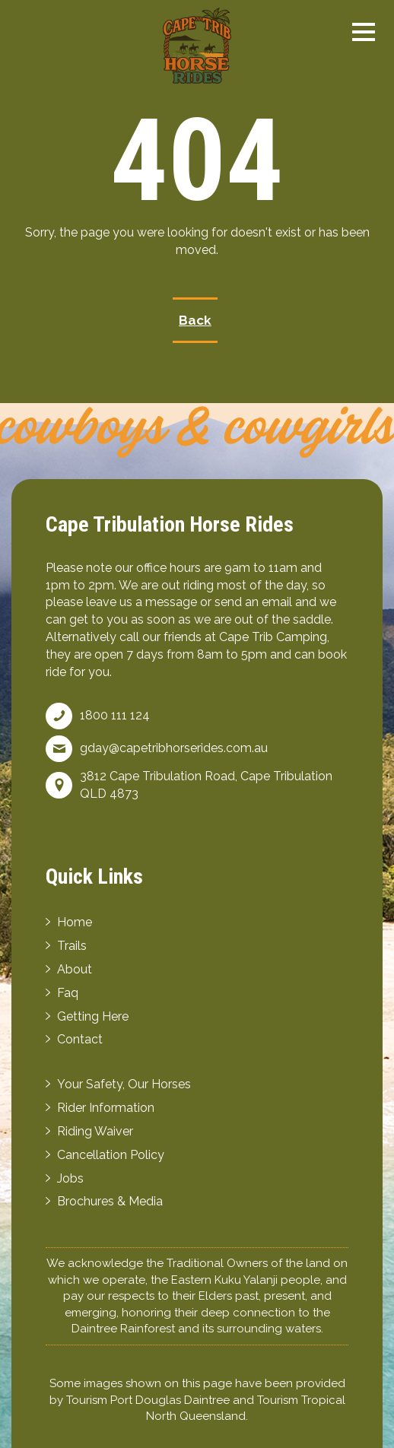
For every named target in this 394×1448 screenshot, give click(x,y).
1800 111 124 (115, 715)
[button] (363, 32)
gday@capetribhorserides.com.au (174, 748)
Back (195, 320)
